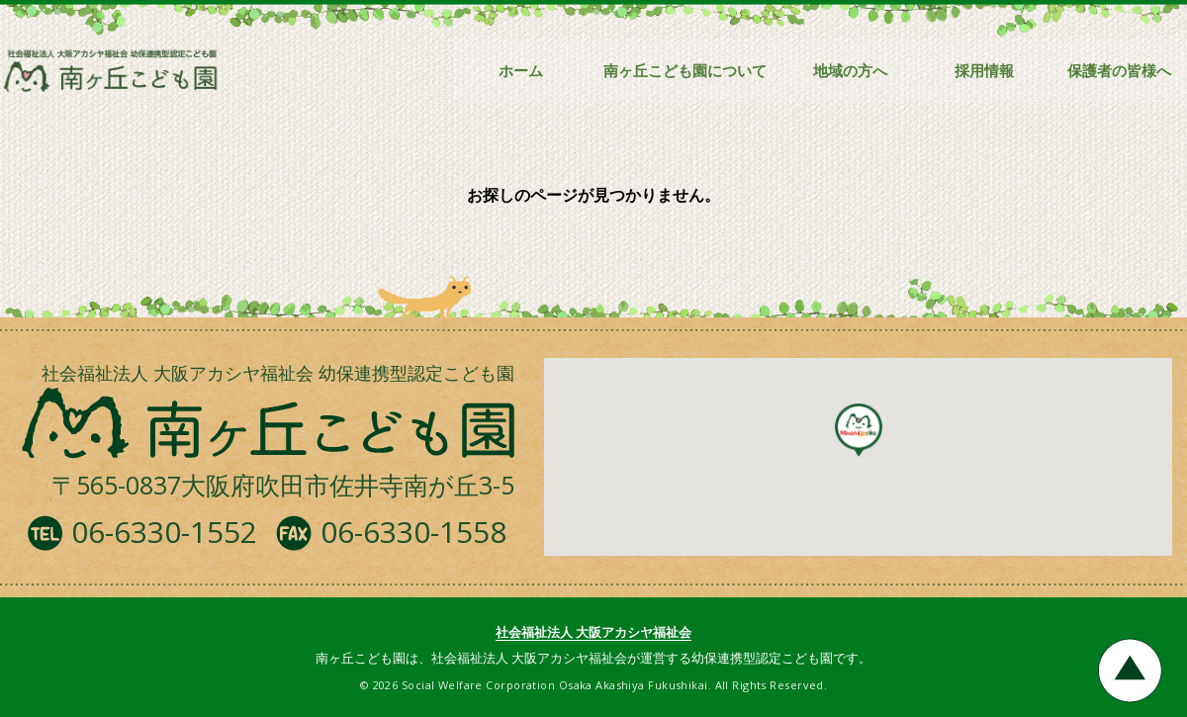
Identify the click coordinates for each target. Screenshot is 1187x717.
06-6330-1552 (164, 531)
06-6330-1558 (413, 531)
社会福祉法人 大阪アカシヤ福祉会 (593, 632)
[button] (858, 430)
